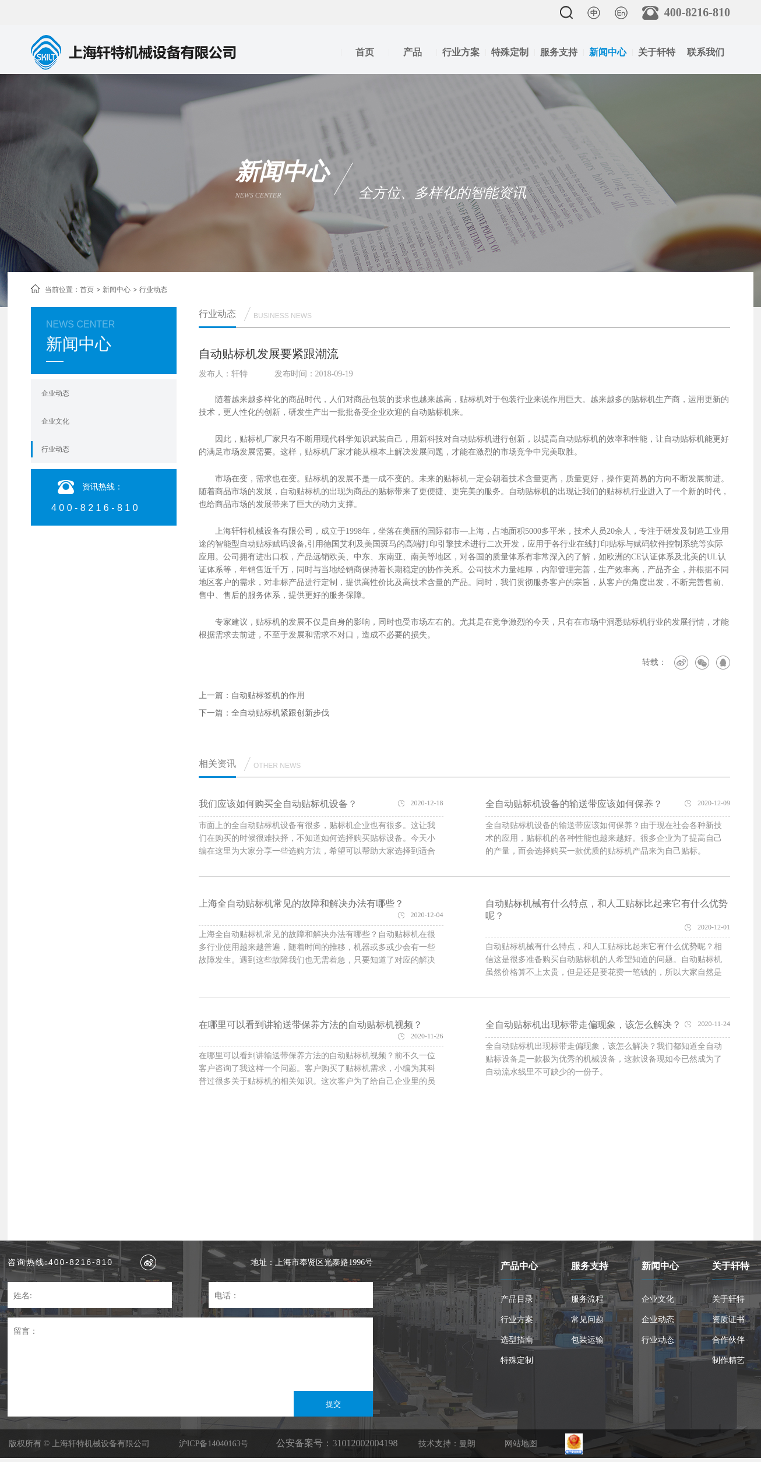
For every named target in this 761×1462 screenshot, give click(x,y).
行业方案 (461, 52)
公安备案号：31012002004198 (336, 1443)
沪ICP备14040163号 (214, 1443)
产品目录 (517, 1299)
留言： (25, 1331)
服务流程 (587, 1299)
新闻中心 (607, 52)
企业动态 (55, 393)
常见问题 (587, 1319)
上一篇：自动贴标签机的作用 (252, 695)
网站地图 (521, 1443)
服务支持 (558, 52)
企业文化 (55, 421)
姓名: (22, 1295)
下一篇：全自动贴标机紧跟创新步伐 (264, 713)
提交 (333, 1404)
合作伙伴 (728, 1340)
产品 (412, 52)
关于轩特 (656, 52)
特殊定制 (510, 52)
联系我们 (705, 52)
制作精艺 (728, 1360)
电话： (226, 1295)
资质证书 (728, 1319)
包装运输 (587, 1340)
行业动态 (55, 449)
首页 (364, 52)
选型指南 (517, 1340)
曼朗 (467, 1443)
